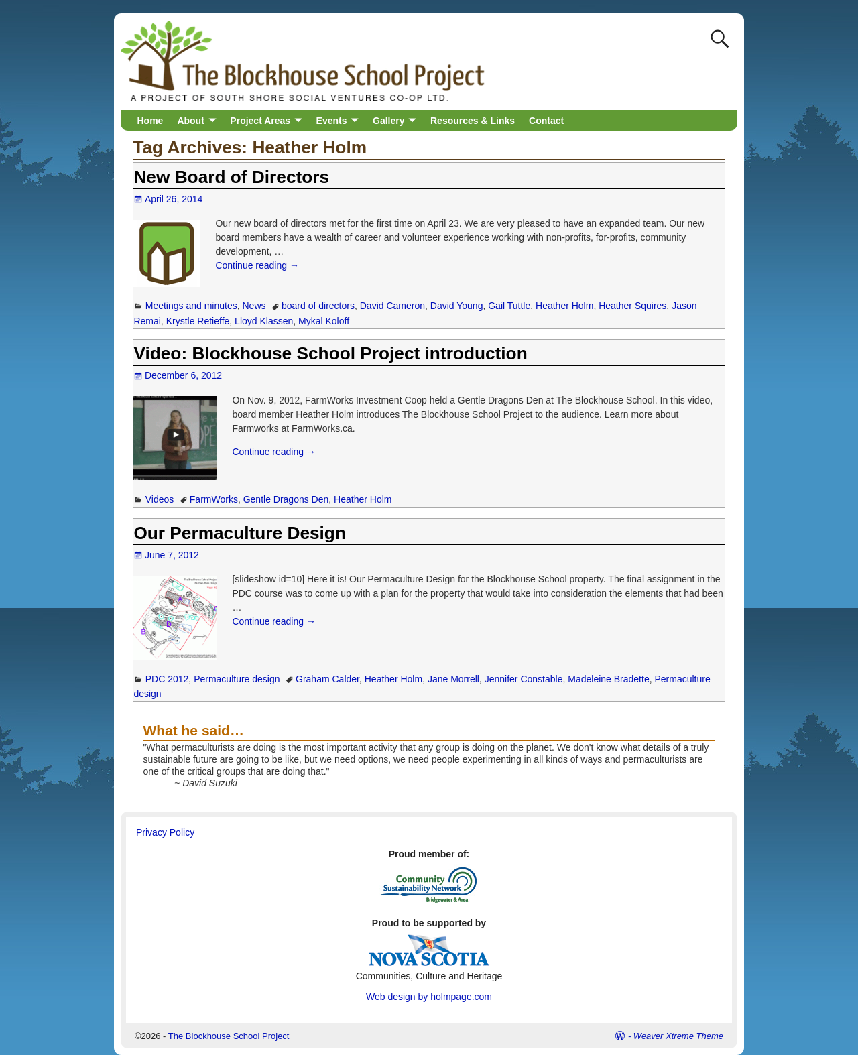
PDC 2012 (167, 679)
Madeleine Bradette (608, 679)
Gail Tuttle (509, 305)
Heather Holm (564, 305)
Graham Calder (327, 679)
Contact (546, 120)
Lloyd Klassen (264, 321)
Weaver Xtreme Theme (678, 1036)
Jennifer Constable (524, 679)
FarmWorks (214, 499)
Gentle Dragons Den (286, 499)
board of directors (318, 305)
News (254, 305)
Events (331, 120)
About (190, 120)
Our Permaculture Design (239, 533)
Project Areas (260, 120)
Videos (159, 499)
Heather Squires (632, 305)
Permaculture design (237, 679)
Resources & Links (472, 120)
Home (150, 120)
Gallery (388, 120)
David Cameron (392, 305)
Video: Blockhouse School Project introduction (330, 353)
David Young (456, 305)
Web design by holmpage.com (429, 996)
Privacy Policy (165, 832)
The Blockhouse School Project (229, 1036)
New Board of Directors (231, 177)
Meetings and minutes (191, 305)
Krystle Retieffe (198, 321)
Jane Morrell (453, 679)
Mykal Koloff (323, 321)
